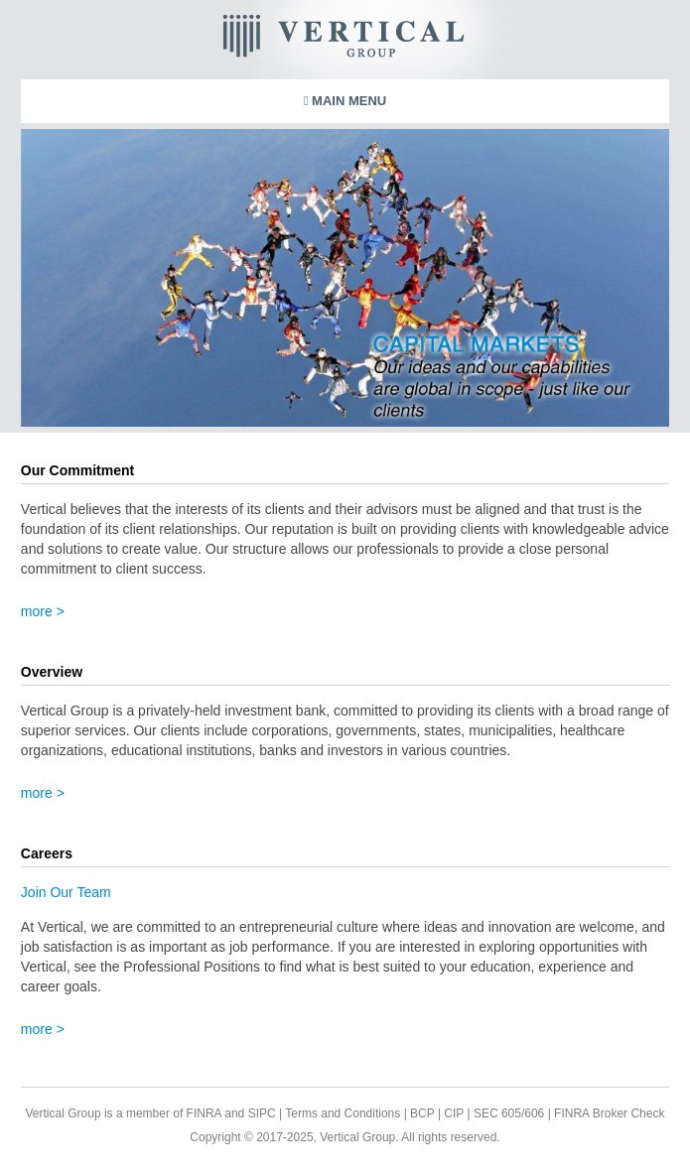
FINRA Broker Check (609, 1113)
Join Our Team (66, 892)
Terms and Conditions (342, 1113)
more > (43, 611)
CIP (452, 1113)
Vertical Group (405, 39)
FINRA (204, 1113)
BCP (421, 1113)
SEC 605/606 (508, 1113)
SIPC (262, 1113)
